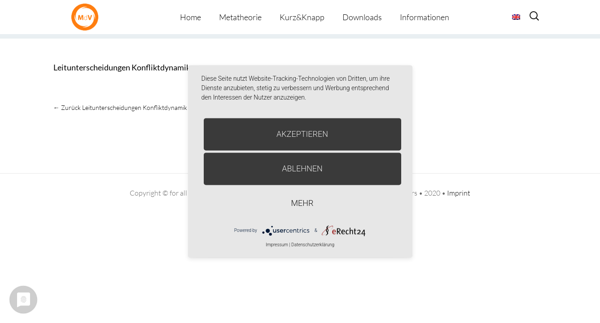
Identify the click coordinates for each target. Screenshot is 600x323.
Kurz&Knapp (302, 17)
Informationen (424, 17)
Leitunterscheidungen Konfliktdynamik (121, 67)
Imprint (458, 192)
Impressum (277, 244)
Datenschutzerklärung (312, 244)
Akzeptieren (302, 134)
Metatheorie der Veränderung (87, 17)
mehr (302, 203)
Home (190, 17)
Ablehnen (302, 168)
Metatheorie (240, 17)
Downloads (362, 17)
